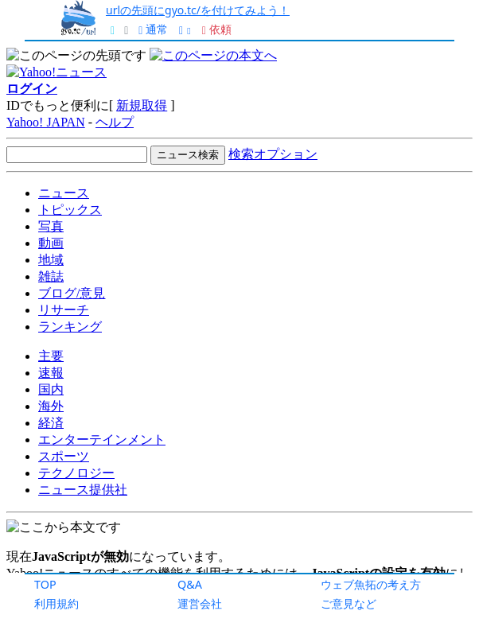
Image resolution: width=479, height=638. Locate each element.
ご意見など (348, 603)
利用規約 (56, 603)
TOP (45, 584)
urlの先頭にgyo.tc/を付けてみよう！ (198, 10)
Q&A (189, 584)
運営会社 (199, 603)
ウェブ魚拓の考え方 (371, 584)
